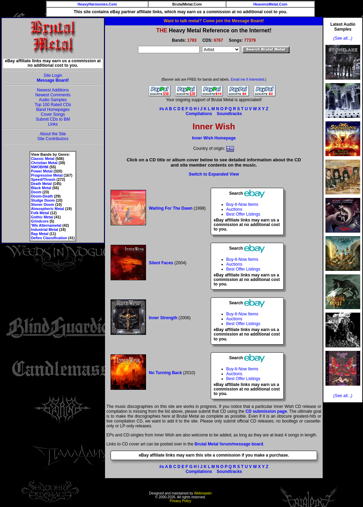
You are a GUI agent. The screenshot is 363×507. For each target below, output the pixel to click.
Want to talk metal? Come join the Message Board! (214, 20)
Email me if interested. (248, 79)
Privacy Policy (180, 501)
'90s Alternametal (46, 225)
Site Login (52, 75)
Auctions (234, 209)
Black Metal (41, 188)
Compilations (199, 113)
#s (161, 108)
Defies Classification (49, 238)
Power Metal (42, 171)
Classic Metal (43, 158)
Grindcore (40, 221)
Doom (36, 192)
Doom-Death (42, 196)
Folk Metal (40, 213)
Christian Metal (44, 163)
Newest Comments (52, 94)
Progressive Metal (47, 175)
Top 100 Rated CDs (53, 104)
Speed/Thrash (43, 179)
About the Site (53, 133)
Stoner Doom (42, 204)
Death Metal (41, 184)
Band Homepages (53, 109)
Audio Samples (53, 99)
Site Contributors (52, 138)
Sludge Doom (43, 200)
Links (53, 124)
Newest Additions (53, 90)
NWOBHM (39, 167)
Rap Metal (39, 234)
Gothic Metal (42, 217)
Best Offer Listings (243, 214)
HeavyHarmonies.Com (97, 4)
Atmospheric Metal (47, 209)
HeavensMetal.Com (270, 4)
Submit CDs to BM (53, 119)
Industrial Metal (44, 229)
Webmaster (203, 493)
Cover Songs (53, 114)
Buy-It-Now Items (242, 204)
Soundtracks (229, 113)
